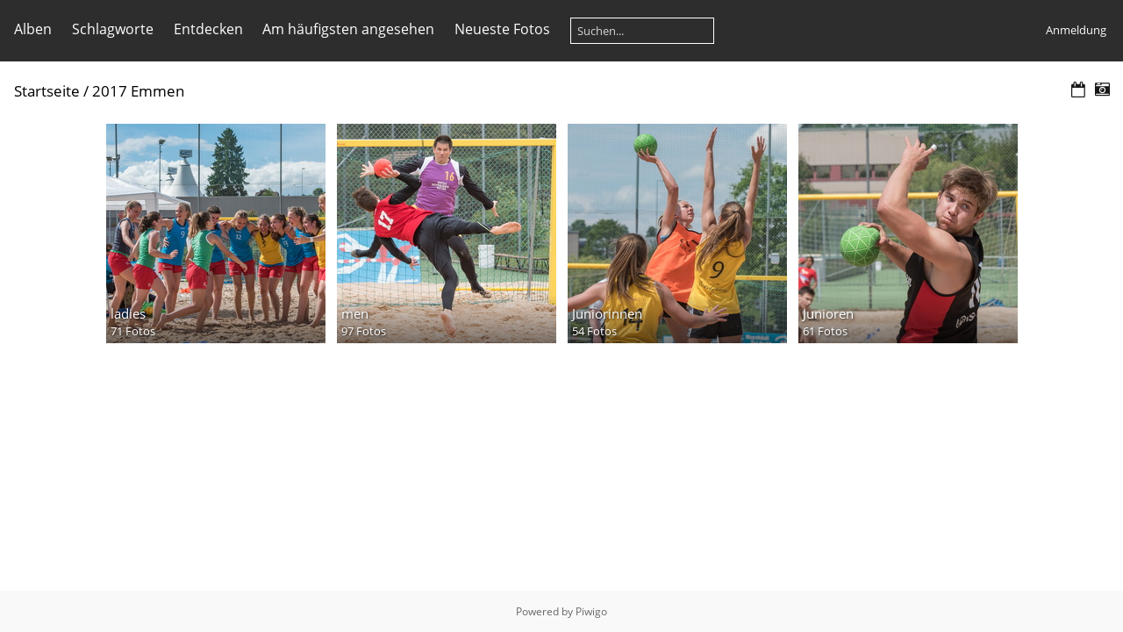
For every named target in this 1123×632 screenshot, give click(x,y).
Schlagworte (113, 29)
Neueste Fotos (502, 29)
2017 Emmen (138, 91)
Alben (33, 29)
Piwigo (591, 611)
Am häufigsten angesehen (348, 29)
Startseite (47, 91)
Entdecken (208, 29)
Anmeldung (1076, 30)
